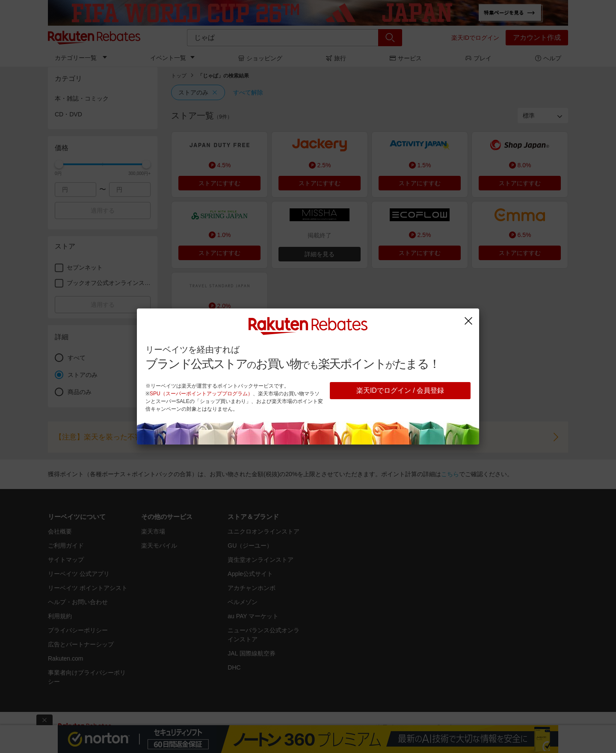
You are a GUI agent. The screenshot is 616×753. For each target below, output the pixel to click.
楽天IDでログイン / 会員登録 (400, 390)
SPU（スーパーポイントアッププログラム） (201, 394)
